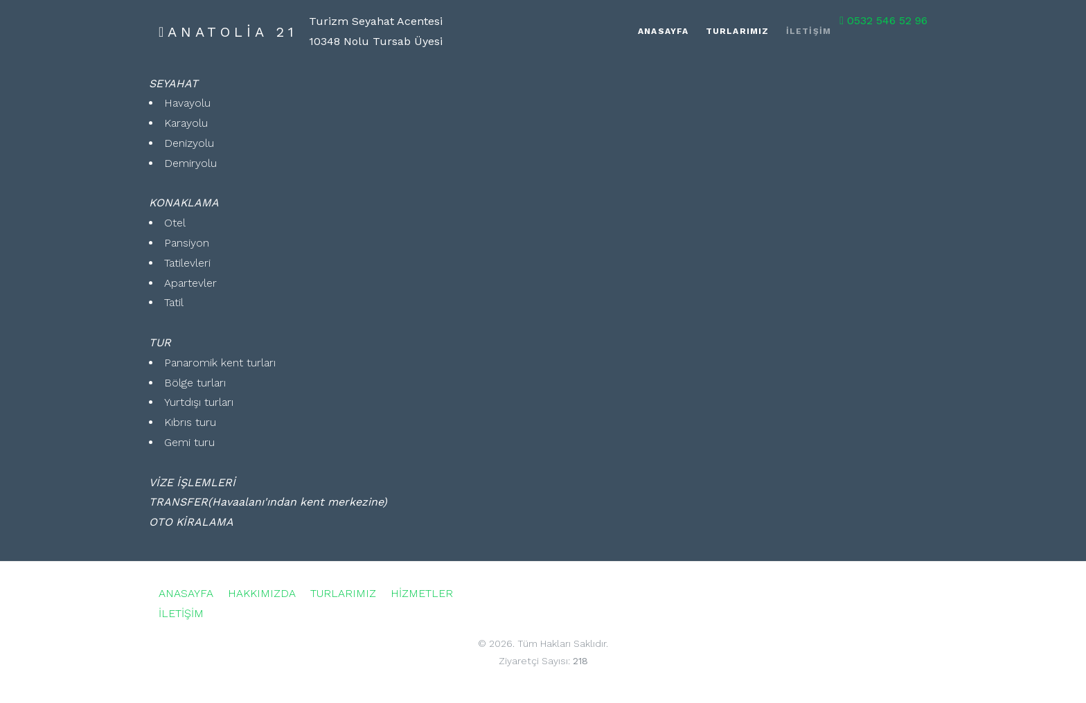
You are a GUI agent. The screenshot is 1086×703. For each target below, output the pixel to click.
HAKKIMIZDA (262, 593)
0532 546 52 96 (883, 20)
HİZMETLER (422, 593)
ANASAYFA (186, 593)
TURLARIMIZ (343, 593)
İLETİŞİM (181, 613)
